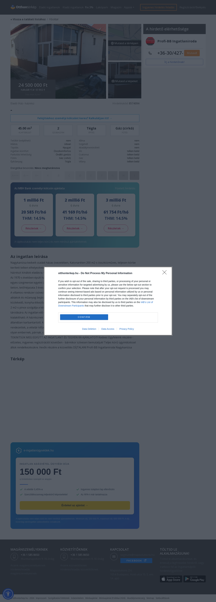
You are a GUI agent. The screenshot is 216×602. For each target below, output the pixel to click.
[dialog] (108, 301)
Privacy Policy (126, 329)
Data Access (107, 329)
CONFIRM (84, 317)
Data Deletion (89, 329)
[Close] (165, 273)
